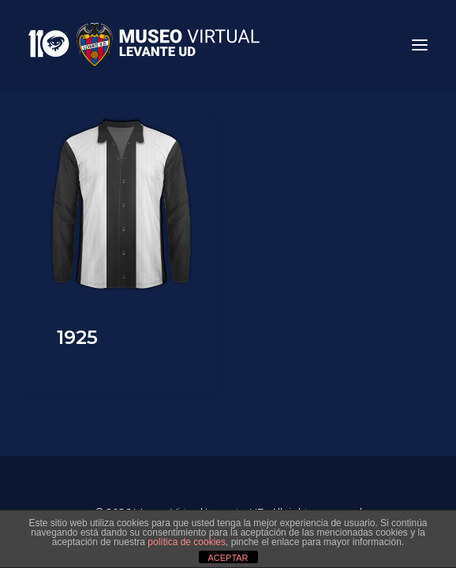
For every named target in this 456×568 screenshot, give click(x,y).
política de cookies (187, 541)
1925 (77, 337)
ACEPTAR (227, 557)
